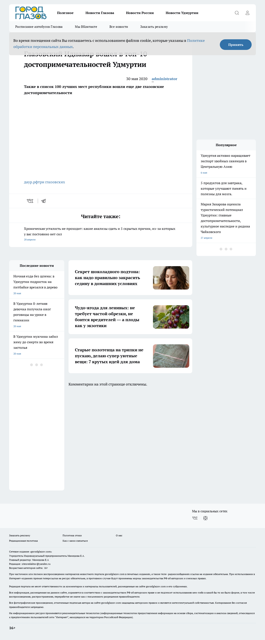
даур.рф (31, 181)
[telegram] (45, 201)
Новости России (140, 13)
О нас (119, 535)
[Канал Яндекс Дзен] (205, 518)
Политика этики (72, 535)
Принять (235, 44)
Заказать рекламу (154, 27)
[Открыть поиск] (237, 12)
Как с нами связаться (75, 540)
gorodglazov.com (115, 574)
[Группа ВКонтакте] (194, 518)
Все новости (118, 27)
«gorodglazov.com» (41, 551)
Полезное (65, 13)
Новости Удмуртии (182, 13)
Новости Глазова (100, 13)
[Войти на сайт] (247, 12)
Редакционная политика (23, 540)
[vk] (30, 201)
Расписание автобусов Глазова (39, 27)
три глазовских (51, 181)
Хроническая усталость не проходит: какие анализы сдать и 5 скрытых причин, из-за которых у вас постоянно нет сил (100, 234)
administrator (164, 78)
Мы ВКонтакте (86, 27)
